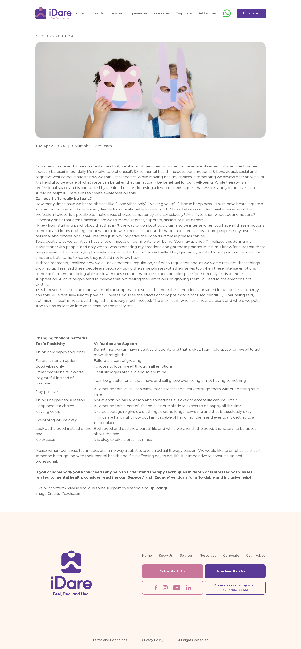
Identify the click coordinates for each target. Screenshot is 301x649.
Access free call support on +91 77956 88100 (235, 587)
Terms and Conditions (110, 640)
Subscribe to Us (172, 571)
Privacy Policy (152, 640)
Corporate (184, 13)
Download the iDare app (235, 571)
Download (251, 13)
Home (79, 13)
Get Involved (207, 13)
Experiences (137, 13)
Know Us (96, 13)
